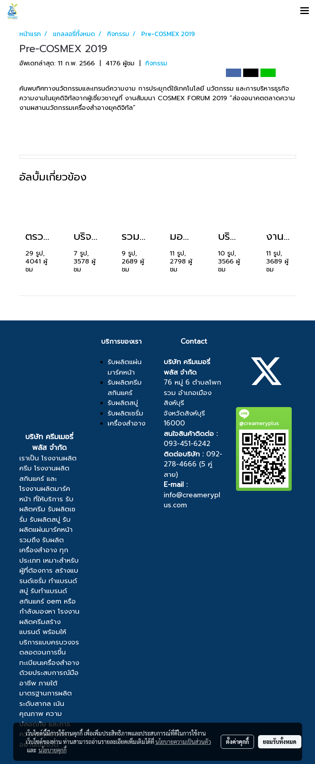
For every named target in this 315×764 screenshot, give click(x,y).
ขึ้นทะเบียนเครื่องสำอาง (49, 657)
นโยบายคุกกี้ (53, 750)
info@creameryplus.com (192, 500)
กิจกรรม (156, 63)
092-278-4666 (193, 459)
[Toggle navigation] (304, 11)
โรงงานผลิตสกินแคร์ (44, 473)
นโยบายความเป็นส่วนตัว (183, 741)
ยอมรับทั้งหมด (280, 741)
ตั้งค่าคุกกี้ (237, 741)
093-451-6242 (187, 443)
